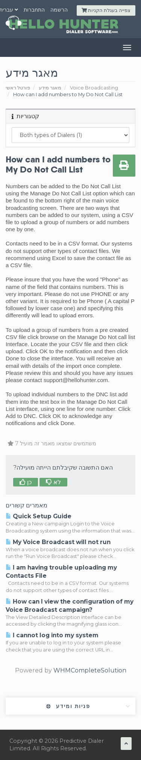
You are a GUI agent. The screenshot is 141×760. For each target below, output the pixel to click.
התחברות (34, 9)
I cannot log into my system (52, 635)
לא (53, 482)
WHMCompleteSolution (89, 670)
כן (26, 482)
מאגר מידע (50, 88)
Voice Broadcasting (94, 88)
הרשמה (59, 9)
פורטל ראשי (18, 88)
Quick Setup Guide (38, 516)
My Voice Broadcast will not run (58, 542)
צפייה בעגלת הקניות (106, 10)
